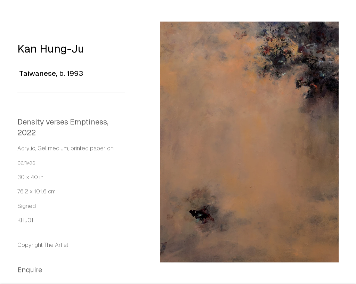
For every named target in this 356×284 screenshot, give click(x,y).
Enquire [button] (29, 271)
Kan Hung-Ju (50, 50)
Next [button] (349, 142)
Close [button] (340, 15)
